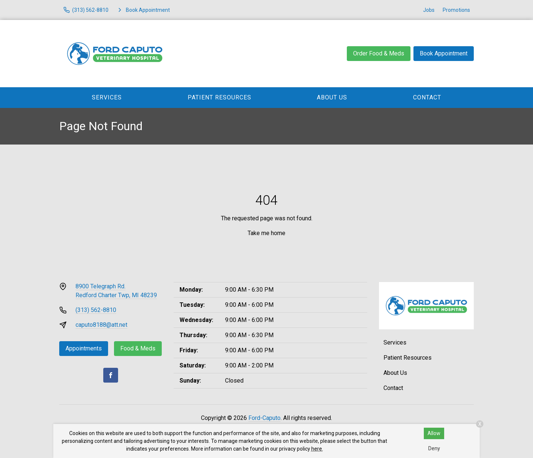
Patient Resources (219, 97)
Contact (427, 97)
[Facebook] (110, 375)
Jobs (429, 10)
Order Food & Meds (378, 53)
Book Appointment (443, 53)
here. (317, 449)
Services (107, 97)
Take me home (266, 233)
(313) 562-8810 (96, 309)
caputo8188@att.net (101, 324)
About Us (332, 97)
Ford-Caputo (264, 417)
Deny (434, 448)
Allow (434, 433)
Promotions (456, 10)
